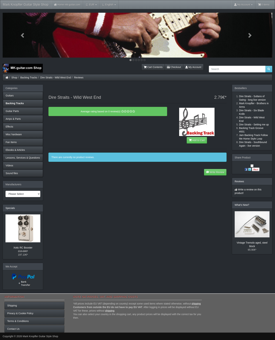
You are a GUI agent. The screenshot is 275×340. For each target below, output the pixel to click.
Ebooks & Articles (15, 150)
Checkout (174, 67)
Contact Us (13, 328)
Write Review (215, 172)
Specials (10, 208)
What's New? (242, 204)
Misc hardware (14, 134)
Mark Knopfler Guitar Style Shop (25, 4)
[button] (23, 35)
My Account (193, 67)
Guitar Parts (12, 111)
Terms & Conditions (18, 321)
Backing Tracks (28, 77)
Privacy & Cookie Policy (20, 313)
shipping (196, 303)
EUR (91, 4)
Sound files (12, 173)
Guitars (10, 95)
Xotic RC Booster (22, 247)
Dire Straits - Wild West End (55, 77)
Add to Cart (197, 140)
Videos (9, 165)
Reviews (78, 77)
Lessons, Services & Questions (23, 157)
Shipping (12, 305)
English (109, 4)
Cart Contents (153, 67)
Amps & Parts (13, 118)
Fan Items (11, 142)
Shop (14, 77)
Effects (9, 126)
